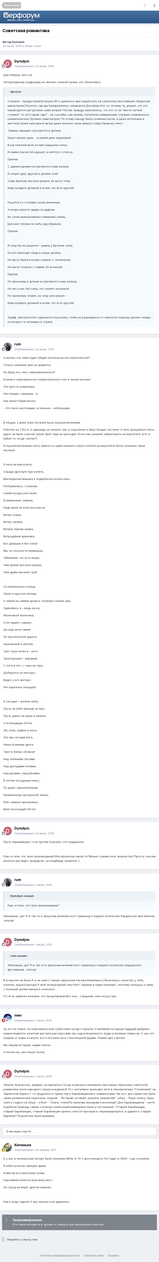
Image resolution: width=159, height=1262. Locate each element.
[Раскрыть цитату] (9, 91)
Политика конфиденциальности (60, 1255)
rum (17, 344)
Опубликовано (34, 66)
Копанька (22, 1145)
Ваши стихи (33, 46)
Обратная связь (94, 1255)
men (18, 1015)
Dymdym (18, 42)
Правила (113, 1255)
